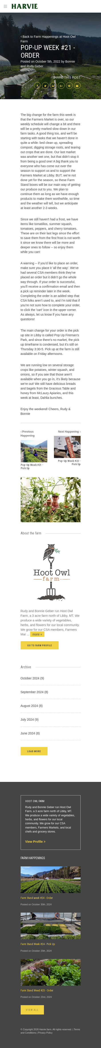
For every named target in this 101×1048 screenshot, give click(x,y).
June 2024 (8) (30, 733)
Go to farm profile (39, 645)
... (36, 634)
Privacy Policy (45, 1032)
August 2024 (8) (32, 706)
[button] (34, 751)
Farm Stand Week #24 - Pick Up (38, 944)
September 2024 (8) (34, 692)
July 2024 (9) (30, 719)
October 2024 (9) (32, 678)
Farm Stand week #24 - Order (37, 898)
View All (32, 1009)
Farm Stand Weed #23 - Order (37, 990)
